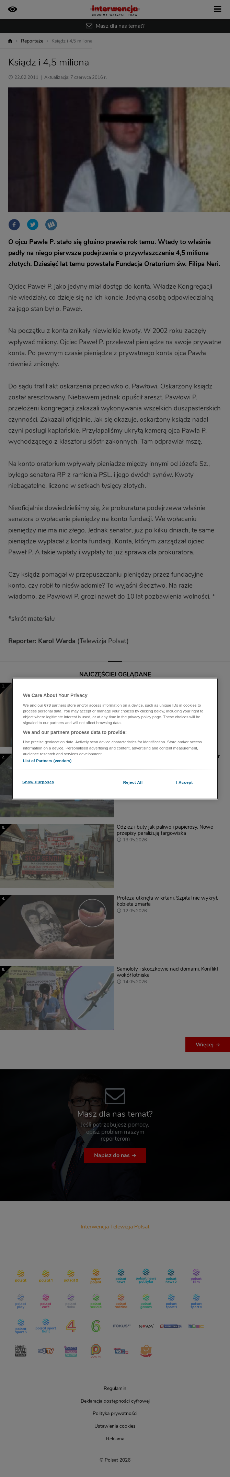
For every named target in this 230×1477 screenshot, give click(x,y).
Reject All (133, 782)
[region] (115, 739)
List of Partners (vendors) (47, 760)
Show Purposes (38, 782)
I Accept (184, 782)
